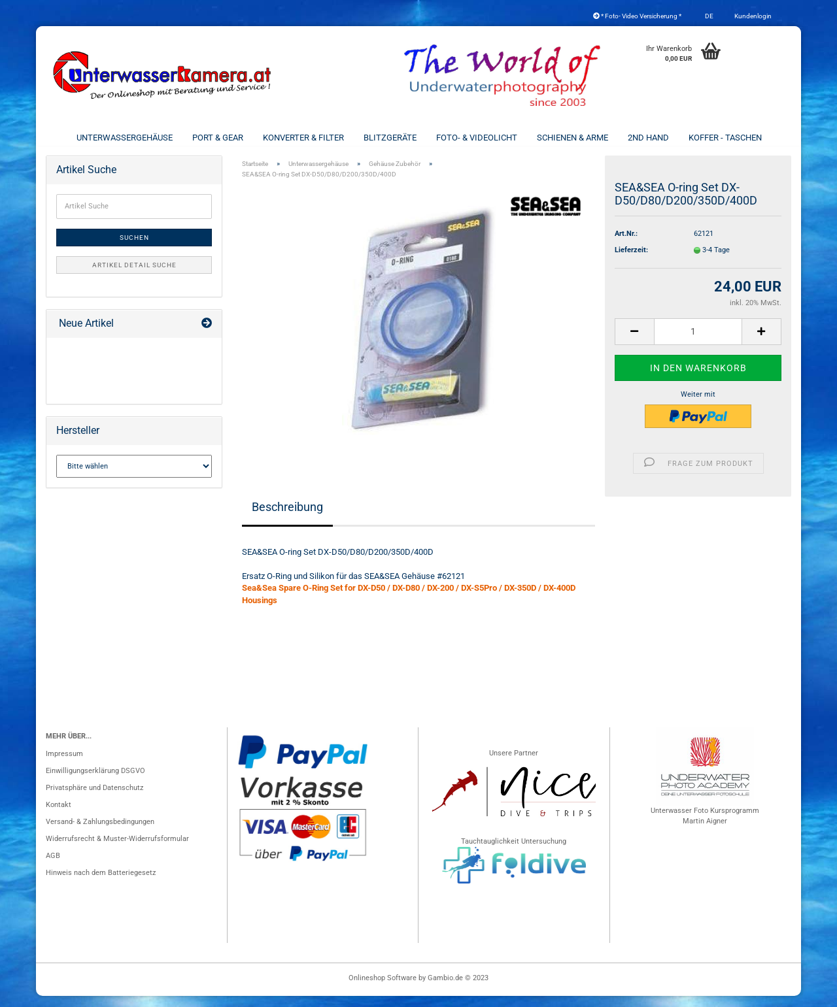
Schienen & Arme (572, 137)
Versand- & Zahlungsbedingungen (100, 833)
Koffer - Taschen (725, 137)
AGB (53, 867)
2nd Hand (648, 137)
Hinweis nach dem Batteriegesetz (101, 884)
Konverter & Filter (303, 137)
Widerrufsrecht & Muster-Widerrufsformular (117, 850)
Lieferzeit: (631, 261)
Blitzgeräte (390, 137)
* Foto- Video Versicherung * (637, 16)
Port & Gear (217, 137)
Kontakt (58, 816)
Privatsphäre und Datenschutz (94, 799)
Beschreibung (287, 517)
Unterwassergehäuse (125, 137)
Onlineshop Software (383, 989)
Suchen (134, 248)
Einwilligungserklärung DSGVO (95, 782)
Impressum (64, 765)
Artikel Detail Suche (134, 276)
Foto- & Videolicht (476, 137)
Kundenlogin (752, 16)
